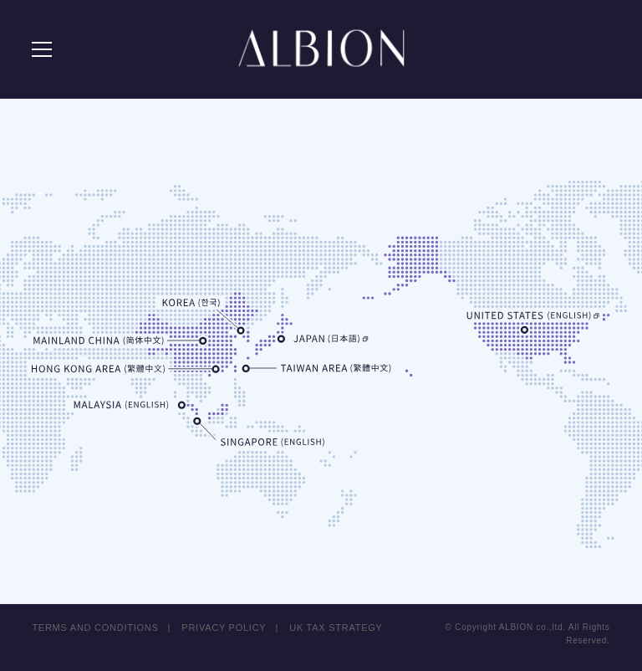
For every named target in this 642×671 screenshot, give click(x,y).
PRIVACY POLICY (223, 617)
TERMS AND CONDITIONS (95, 617)
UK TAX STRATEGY (336, 617)
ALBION (321, 50)
